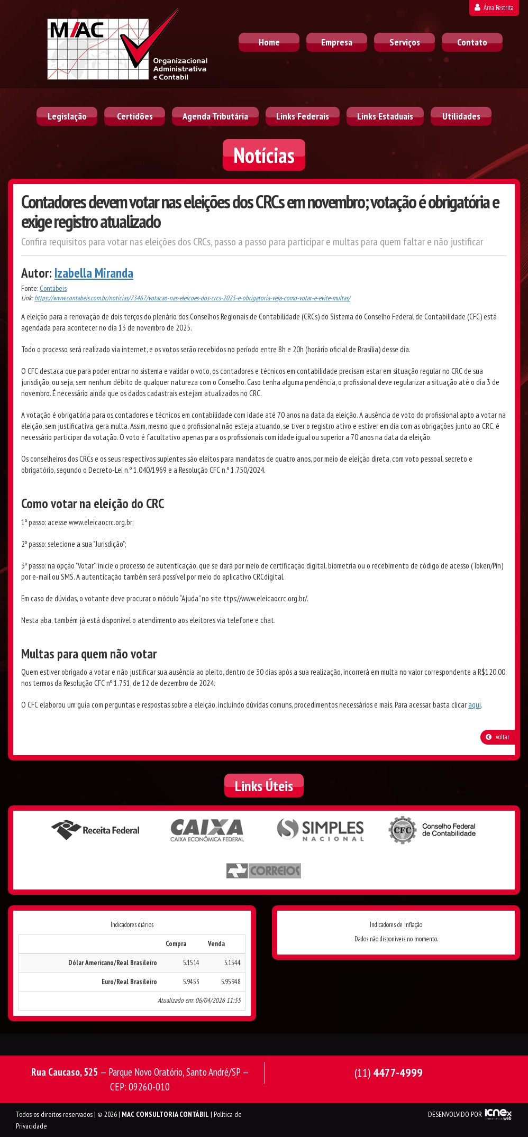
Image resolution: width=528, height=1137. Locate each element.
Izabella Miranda (93, 272)
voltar (497, 736)
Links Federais (302, 116)
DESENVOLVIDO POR (455, 1114)
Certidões (135, 116)
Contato (472, 42)
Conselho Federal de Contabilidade (433, 830)
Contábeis (53, 288)
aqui (474, 705)
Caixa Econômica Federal (207, 830)
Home (269, 42)
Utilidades (461, 116)
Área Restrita (494, 7)
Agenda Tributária (215, 116)
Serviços (404, 42)
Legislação (67, 116)
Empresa (336, 42)
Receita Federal (95, 830)
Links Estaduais (385, 116)
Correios (264, 871)
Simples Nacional (320, 830)
